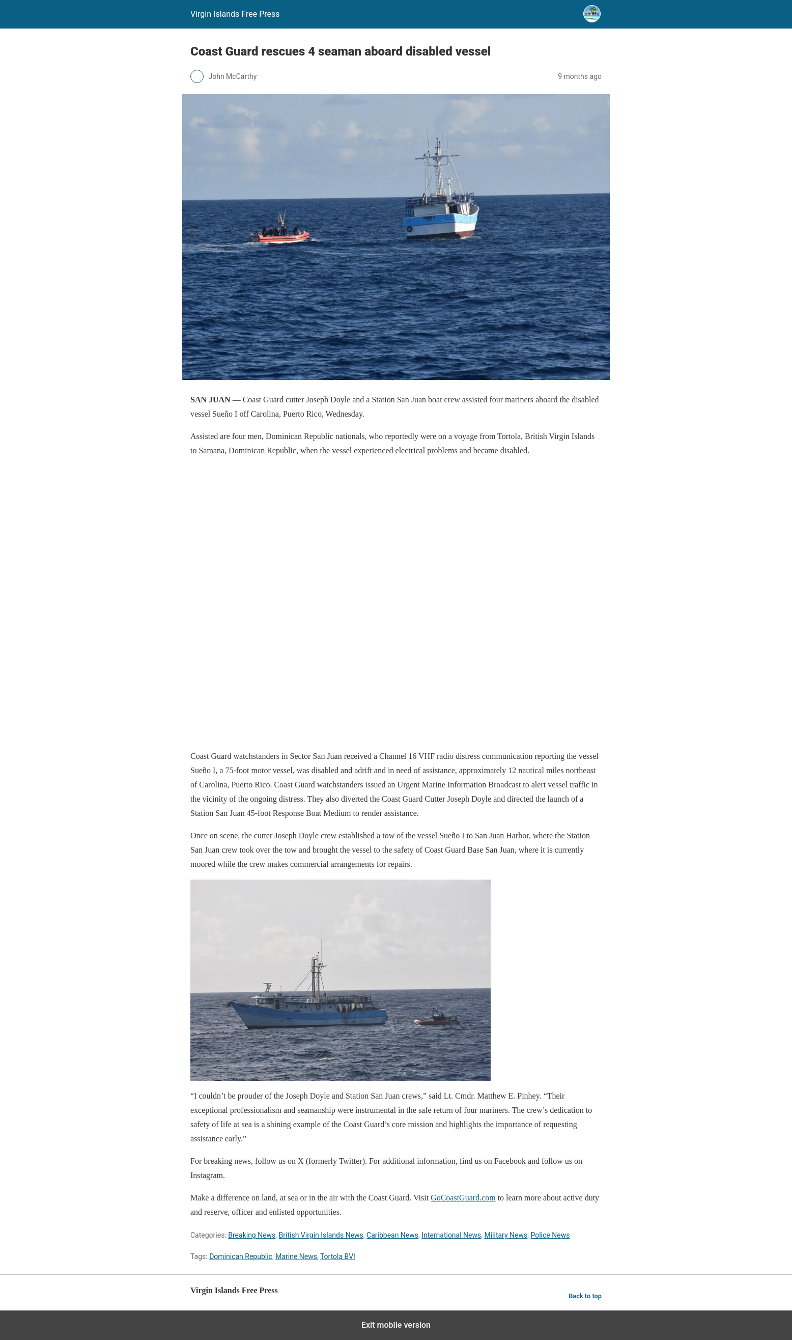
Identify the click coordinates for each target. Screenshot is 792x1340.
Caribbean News (392, 1235)
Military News (505, 1235)
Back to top (585, 1296)
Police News (550, 1235)
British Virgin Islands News (321, 1235)
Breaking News (251, 1235)
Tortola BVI (337, 1256)
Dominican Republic (240, 1256)
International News (451, 1235)
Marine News (296, 1256)
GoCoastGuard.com (463, 1197)
